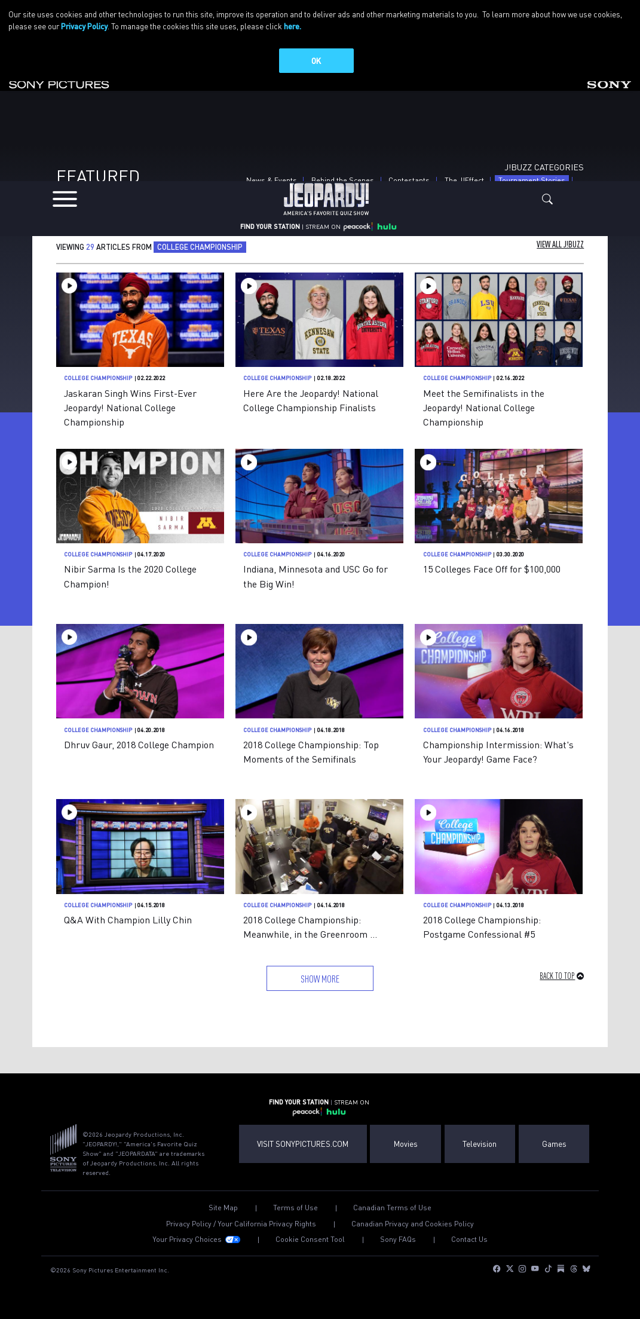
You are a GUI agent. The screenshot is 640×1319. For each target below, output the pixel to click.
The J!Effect (464, 184)
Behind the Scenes (342, 184)
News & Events (271, 184)
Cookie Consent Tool (310, 1243)
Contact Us (469, 1243)
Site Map (223, 1211)
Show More (320, 982)
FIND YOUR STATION (270, 235)
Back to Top (557, 979)
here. (292, 26)
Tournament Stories (533, 184)
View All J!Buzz (560, 248)
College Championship (98, 382)
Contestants (409, 184)
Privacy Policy (84, 26)
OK (316, 61)
